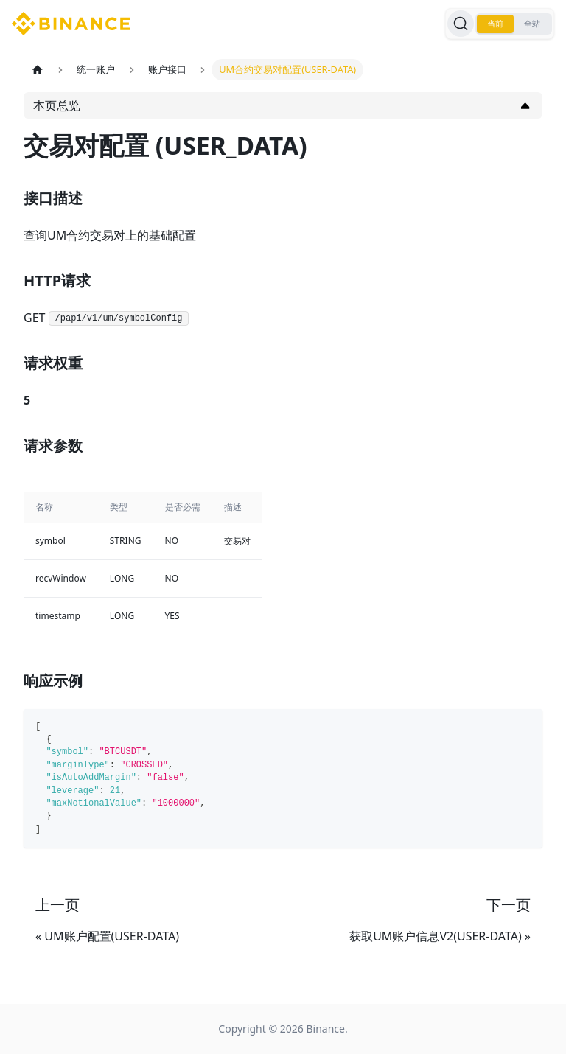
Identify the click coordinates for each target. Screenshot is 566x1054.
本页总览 (56, 105)
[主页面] (38, 69)
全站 (532, 23)
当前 (495, 23)
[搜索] (460, 23)
